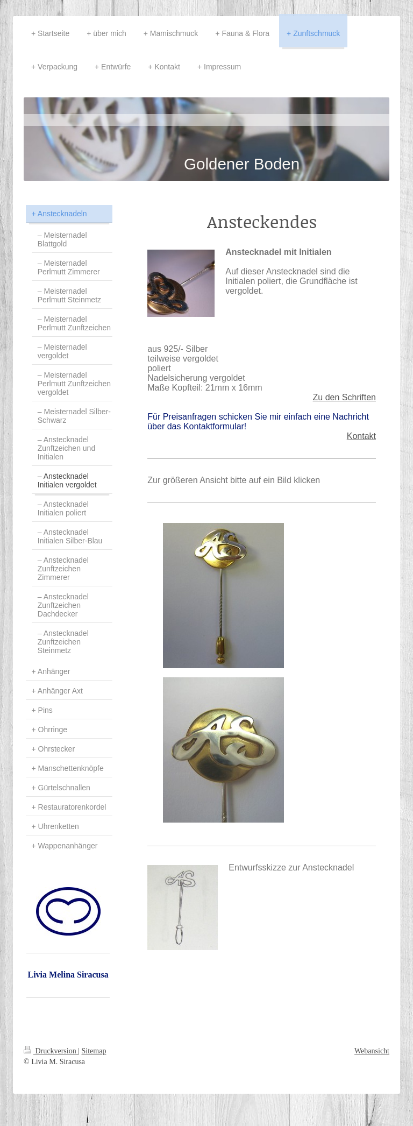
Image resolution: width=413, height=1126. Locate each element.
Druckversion (51, 1051)
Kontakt (361, 436)
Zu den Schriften (344, 397)
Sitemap (94, 1051)
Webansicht (371, 1051)
